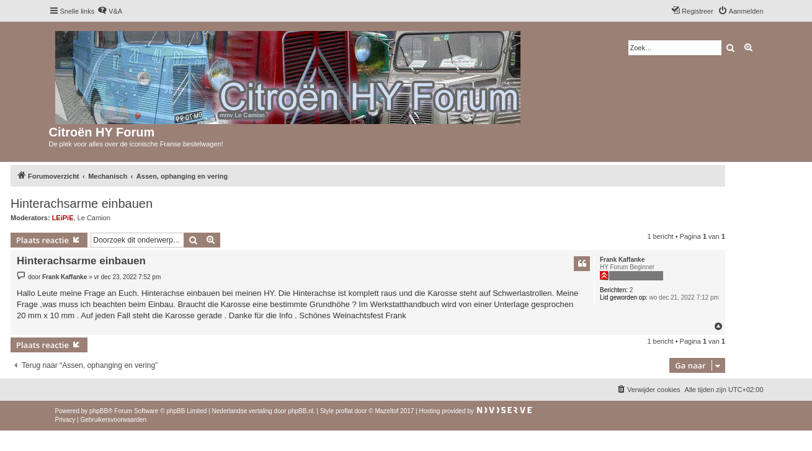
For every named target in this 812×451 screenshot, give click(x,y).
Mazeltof (386, 411)
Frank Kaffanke (622, 259)
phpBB (98, 411)
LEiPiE (63, 217)
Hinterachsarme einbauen (82, 203)
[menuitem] (109, 11)
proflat (344, 411)
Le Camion (94, 217)
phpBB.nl (300, 411)
